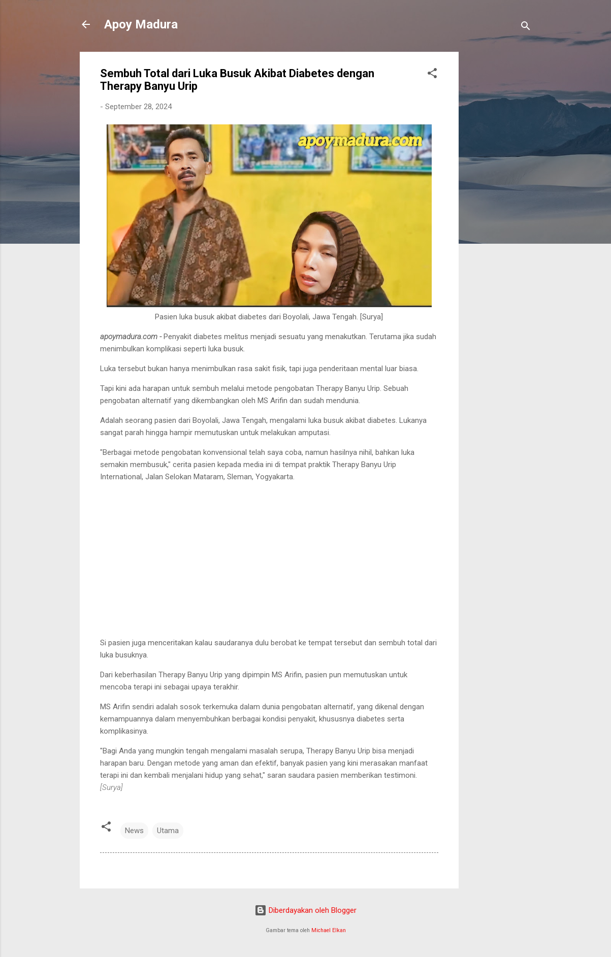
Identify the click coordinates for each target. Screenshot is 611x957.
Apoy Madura (141, 24)
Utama (168, 830)
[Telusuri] (526, 27)
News (134, 830)
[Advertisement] (499, 204)
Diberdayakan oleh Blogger (305, 910)
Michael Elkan (328, 930)
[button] (432, 75)
